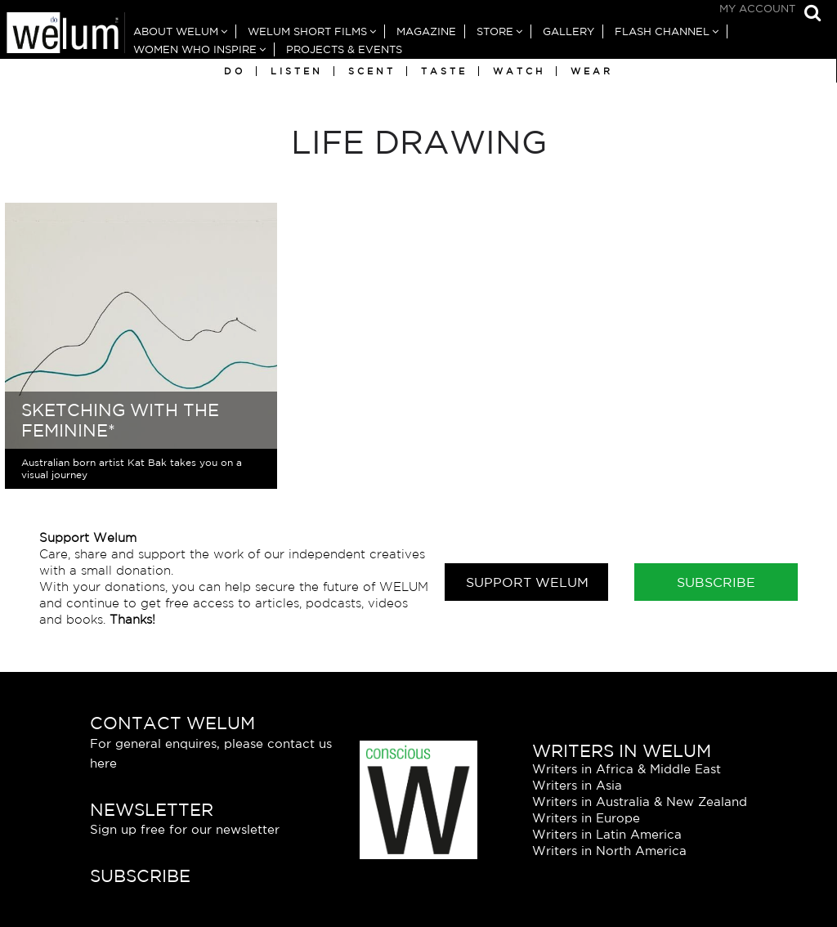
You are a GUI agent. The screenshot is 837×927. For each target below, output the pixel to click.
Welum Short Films (307, 31)
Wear (592, 71)
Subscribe (716, 582)
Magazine (426, 31)
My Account (757, 8)
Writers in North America (609, 851)
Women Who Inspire (195, 49)
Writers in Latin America (607, 834)
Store (495, 31)
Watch (519, 71)
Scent (372, 71)
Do (234, 71)
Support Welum (527, 582)
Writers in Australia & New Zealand (639, 801)
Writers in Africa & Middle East (626, 769)
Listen (297, 71)
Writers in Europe (586, 818)
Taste (444, 71)
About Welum (175, 31)
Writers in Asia (577, 785)
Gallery (568, 31)
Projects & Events (344, 49)
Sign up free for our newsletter (185, 829)
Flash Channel (662, 31)
